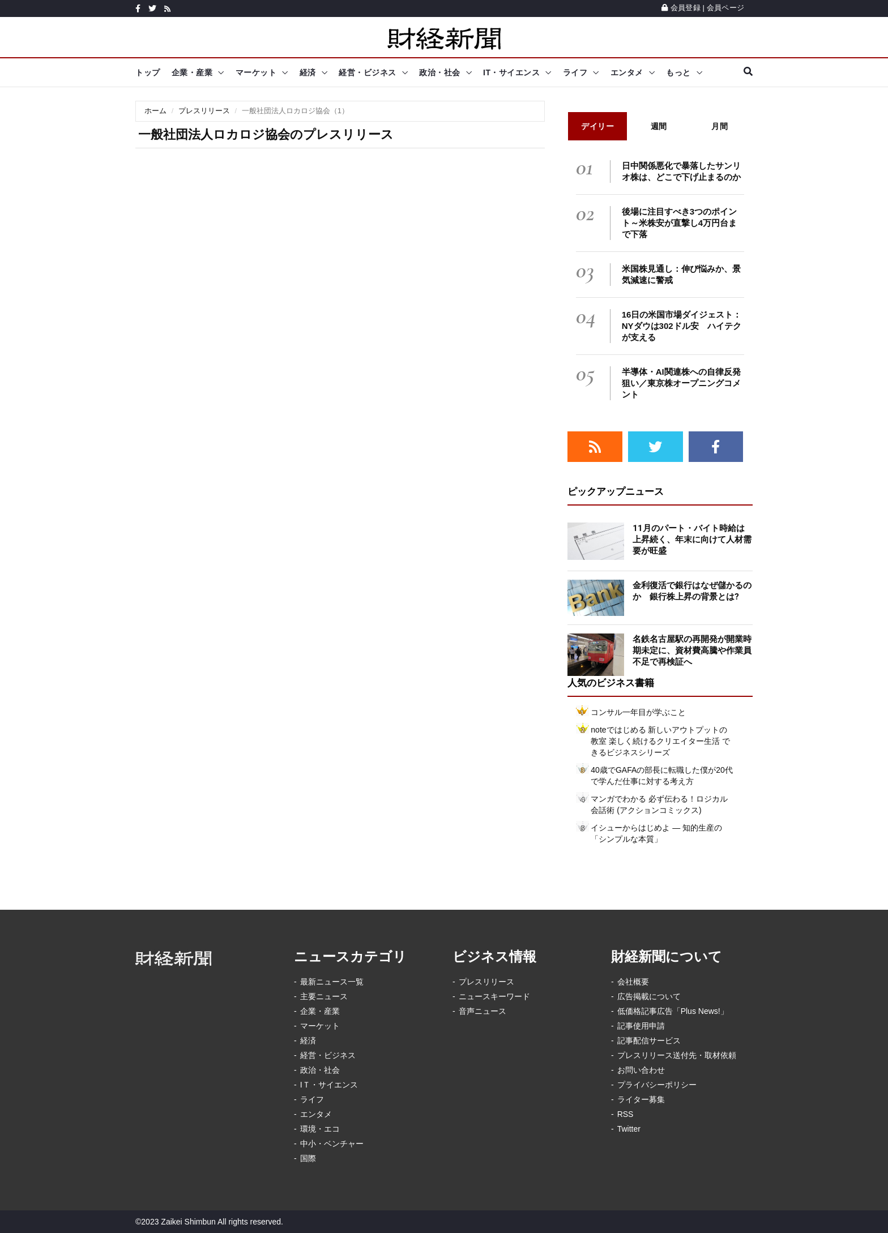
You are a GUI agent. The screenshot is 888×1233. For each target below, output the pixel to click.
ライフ (575, 72)
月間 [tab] (719, 126)
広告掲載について (649, 996)
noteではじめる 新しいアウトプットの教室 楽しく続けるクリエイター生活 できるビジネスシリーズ (660, 741)
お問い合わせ (641, 1069)
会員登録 (681, 7)
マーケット (256, 72)
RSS (625, 1114)
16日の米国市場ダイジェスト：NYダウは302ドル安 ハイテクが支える (682, 326)
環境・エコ (320, 1128)
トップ (147, 72)
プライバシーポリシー (657, 1084)
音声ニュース (482, 1011)
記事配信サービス (649, 1040)
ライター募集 (641, 1099)
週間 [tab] (659, 126)
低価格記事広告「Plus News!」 (672, 1011)
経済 (308, 72)
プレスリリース (204, 110)
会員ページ (725, 7)
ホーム (155, 110)
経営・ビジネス (367, 72)
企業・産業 (192, 72)
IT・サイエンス (511, 72)
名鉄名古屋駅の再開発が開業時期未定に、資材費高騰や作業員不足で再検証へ (692, 650)
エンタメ (626, 72)
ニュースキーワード (494, 996)
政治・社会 (439, 72)
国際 (308, 1158)
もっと (678, 72)
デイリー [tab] (597, 126)
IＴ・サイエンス (329, 1084)
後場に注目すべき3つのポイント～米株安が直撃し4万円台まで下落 (679, 223)
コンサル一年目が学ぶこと (638, 712)
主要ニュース (324, 996)
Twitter (629, 1128)
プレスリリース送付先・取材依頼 (676, 1055)
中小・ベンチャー (332, 1143)
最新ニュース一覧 (332, 981)
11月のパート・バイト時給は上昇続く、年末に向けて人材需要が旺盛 (692, 539)
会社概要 (633, 981)
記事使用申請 (641, 1025)
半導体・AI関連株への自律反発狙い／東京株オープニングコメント (681, 383)
